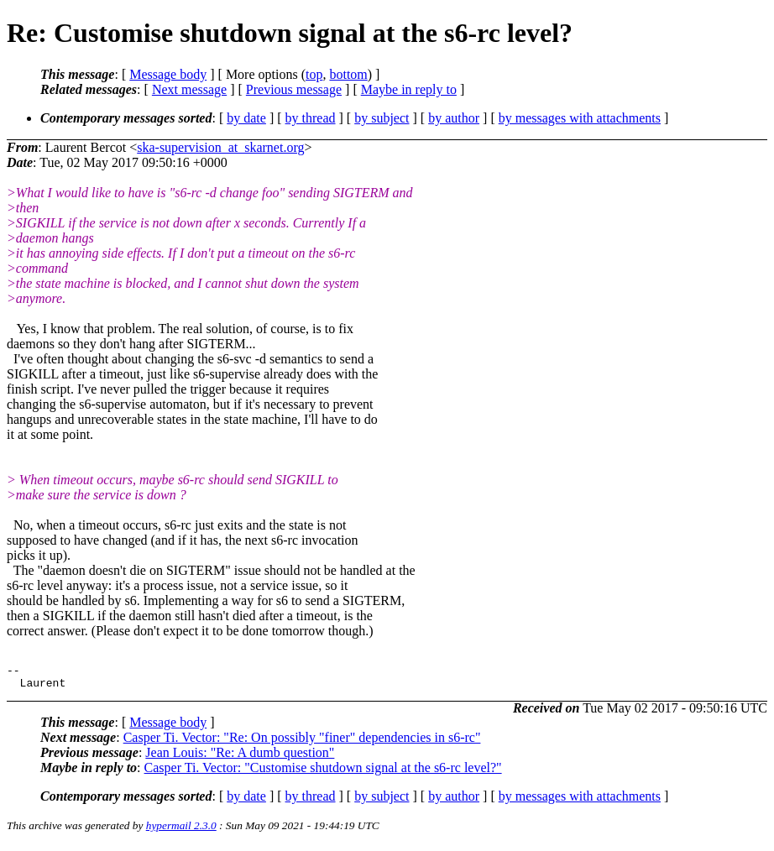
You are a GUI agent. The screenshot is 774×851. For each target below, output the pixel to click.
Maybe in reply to (409, 89)
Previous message (294, 89)
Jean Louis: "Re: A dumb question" (239, 757)
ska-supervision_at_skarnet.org (220, 147)
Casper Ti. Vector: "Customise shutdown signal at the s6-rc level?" (323, 772)
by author (453, 118)
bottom (348, 74)
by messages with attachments (580, 118)
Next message (189, 89)
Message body (168, 74)
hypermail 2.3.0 (181, 830)
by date (246, 118)
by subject (381, 118)
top (314, 74)
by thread (310, 118)
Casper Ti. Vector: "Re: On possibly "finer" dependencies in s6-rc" (302, 742)
